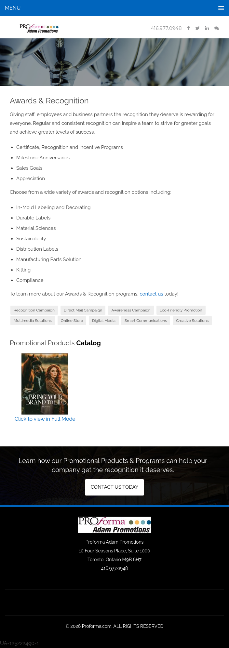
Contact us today (115, 487)
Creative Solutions (192, 320)
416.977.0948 (166, 28)
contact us (151, 294)
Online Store (72, 320)
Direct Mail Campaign (83, 310)
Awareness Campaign (130, 310)
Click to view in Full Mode (45, 419)
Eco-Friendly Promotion (181, 310)
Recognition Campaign (34, 310)
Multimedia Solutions (33, 320)
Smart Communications (146, 320)
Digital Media (103, 320)
